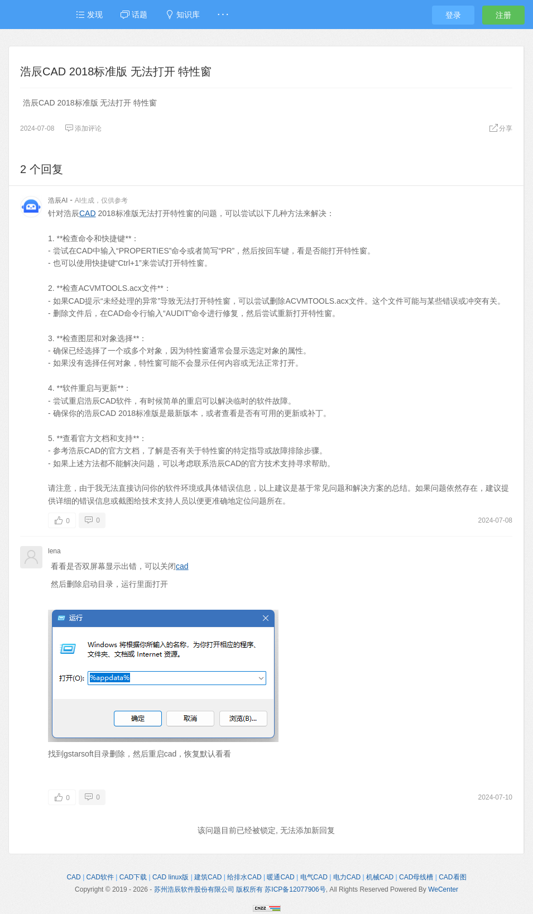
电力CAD (347, 877)
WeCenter (443, 889)
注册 (503, 15)
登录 (453, 15)
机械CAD (379, 877)
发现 (89, 14)
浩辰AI (58, 200)
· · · (223, 14)
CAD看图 (452, 877)
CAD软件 (100, 877)
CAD (87, 213)
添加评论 (83, 128)
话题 (134, 14)
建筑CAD (208, 877)
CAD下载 (133, 877)
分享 (500, 128)
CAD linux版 (170, 877)
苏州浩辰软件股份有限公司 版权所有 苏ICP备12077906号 (240, 889)
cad (182, 566)
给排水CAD (244, 877)
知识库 (182, 14)
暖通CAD (280, 877)
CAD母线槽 (416, 877)
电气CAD (314, 877)
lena (54, 551)
